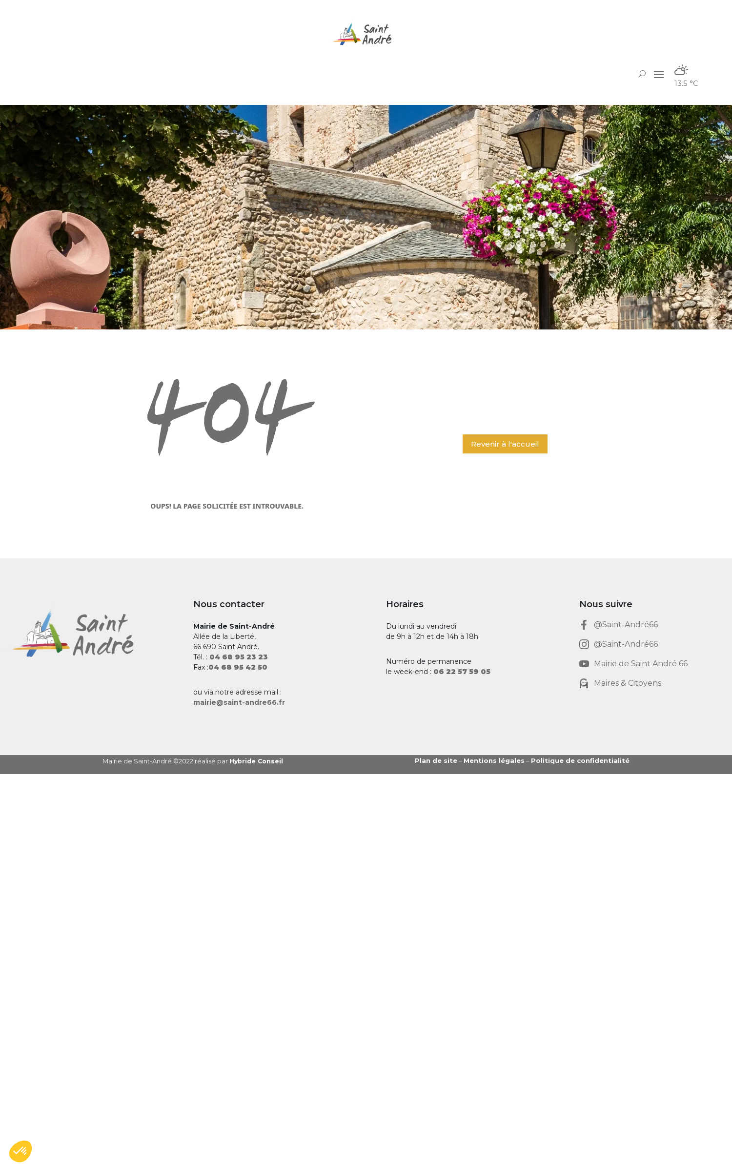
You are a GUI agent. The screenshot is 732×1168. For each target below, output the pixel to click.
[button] (659, 74)
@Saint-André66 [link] (626, 624)
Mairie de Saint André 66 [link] (641, 663)
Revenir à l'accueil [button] (505, 444)
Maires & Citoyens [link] (627, 683)
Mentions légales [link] (494, 760)
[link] (366, 34)
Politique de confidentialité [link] (580, 760)
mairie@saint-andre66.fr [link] (239, 702)
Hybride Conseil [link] (257, 761)
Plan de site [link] (436, 760)
